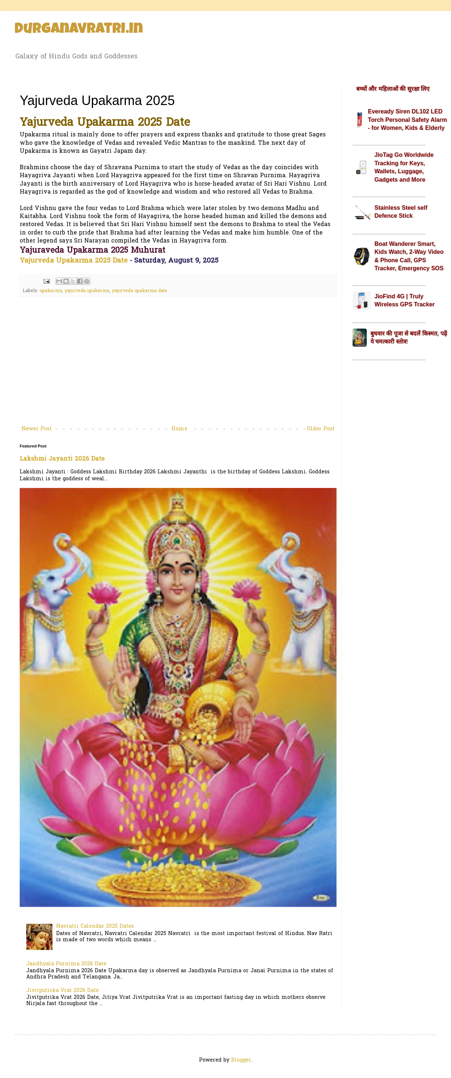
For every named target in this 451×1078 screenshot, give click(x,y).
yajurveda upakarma (87, 291)
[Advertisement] (178, 364)
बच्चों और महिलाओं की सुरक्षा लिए (392, 89)
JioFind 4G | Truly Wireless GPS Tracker (404, 300)
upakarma (51, 291)
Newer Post (37, 429)
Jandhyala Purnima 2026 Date (66, 964)
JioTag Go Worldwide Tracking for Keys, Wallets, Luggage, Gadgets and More (403, 167)
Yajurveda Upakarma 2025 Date (74, 261)
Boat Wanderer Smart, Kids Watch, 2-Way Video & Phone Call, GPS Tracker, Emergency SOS (409, 256)
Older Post (321, 429)
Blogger (241, 1060)
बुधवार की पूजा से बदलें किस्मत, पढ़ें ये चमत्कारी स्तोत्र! (408, 337)
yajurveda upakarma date (139, 291)
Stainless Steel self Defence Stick (400, 212)
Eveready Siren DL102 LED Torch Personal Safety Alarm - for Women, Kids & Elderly (407, 119)
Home (179, 429)
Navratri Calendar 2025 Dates (95, 926)
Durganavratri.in (79, 30)
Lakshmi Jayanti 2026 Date (62, 459)
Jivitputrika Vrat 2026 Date (62, 990)
